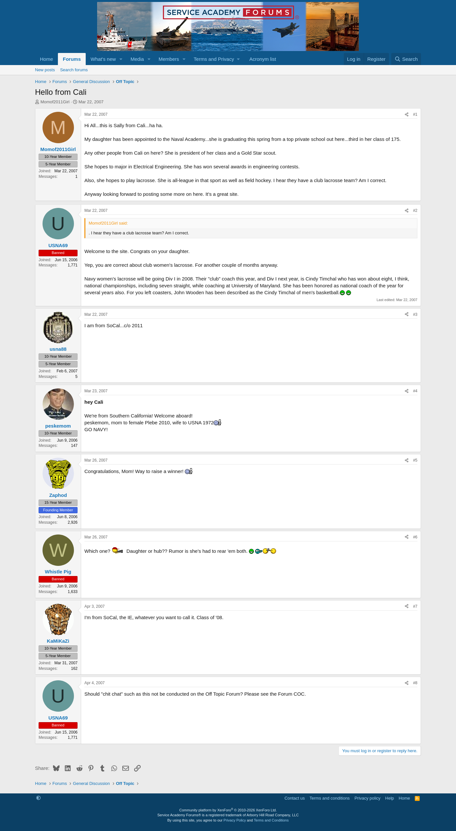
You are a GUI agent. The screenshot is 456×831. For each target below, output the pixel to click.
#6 (415, 537)
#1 (415, 114)
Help (389, 798)
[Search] (406, 59)
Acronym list (262, 59)
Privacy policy (367, 798)
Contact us (295, 798)
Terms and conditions (329, 798)
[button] (121, 59)
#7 (415, 606)
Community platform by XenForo (228, 810)
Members (169, 59)
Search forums (74, 69)
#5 (415, 460)
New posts (45, 69)
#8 (415, 683)
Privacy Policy (234, 820)
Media (137, 59)
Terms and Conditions (271, 820)
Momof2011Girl (55, 101)
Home (46, 59)
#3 (415, 314)
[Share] (406, 114)
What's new (103, 59)
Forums (72, 59)
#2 (415, 210)
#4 (415, 391)
